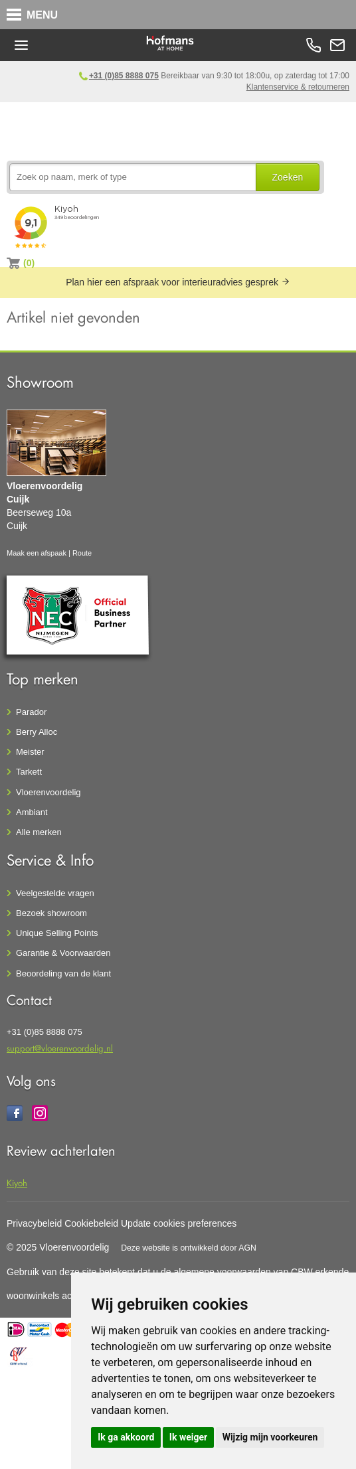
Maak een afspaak (36, 553)
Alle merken (39, 832)
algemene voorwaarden (221, 1272)
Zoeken (288, 177)
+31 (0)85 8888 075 (124, 75)
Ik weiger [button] (188, 1437)
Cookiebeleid (91, 1223)
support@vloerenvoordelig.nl (60, 1047)
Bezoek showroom (51, 913)
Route (82, 553)
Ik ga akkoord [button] (126, 1437)
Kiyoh (17, 1182)
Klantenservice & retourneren (297, 87)
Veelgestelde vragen (55, 893)
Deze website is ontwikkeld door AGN (188, 1248)
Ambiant (32, 812)
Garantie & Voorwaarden (63, 953)
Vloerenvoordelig (48, 792)
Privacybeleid (34, 1223)
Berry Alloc (36, 732)
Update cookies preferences (178, 1223)
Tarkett (29, 772)
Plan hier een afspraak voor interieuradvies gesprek (178, 282)
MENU (42, 15)
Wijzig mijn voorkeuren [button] (270, 1437)
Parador (31, 712)
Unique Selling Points (57, 933)
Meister (30, 752)
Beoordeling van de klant (63, 973)
